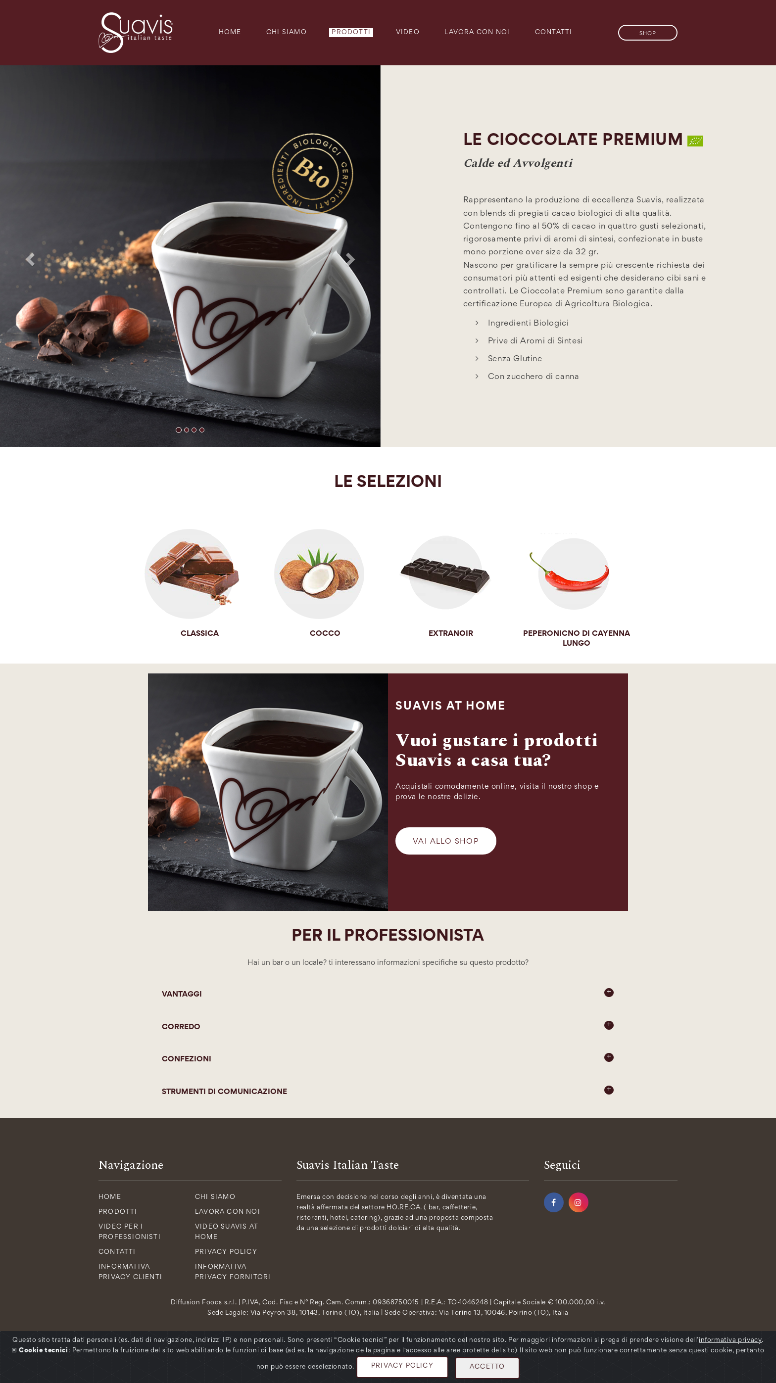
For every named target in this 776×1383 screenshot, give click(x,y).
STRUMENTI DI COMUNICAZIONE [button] (388, 1091)
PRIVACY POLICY (402, 1366)
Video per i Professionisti (129, 1232)
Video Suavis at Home (226, 1232)
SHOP (647, 33)
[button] (28, 256)
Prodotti (351, 33)
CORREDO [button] (388, 1026)
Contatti (554, 33)
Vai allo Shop (446, 841)
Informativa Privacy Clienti (130, 1272)
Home (230, 33)
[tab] (387, 994)
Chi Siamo (286, 33)
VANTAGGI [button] (388, 993)
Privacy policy (226, 1252)
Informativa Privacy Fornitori (233, 1272)
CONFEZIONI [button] (388, 1058)
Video (408, 33)
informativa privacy (730, 1340)
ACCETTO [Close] (487, 1367)
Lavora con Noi (477, 33)
